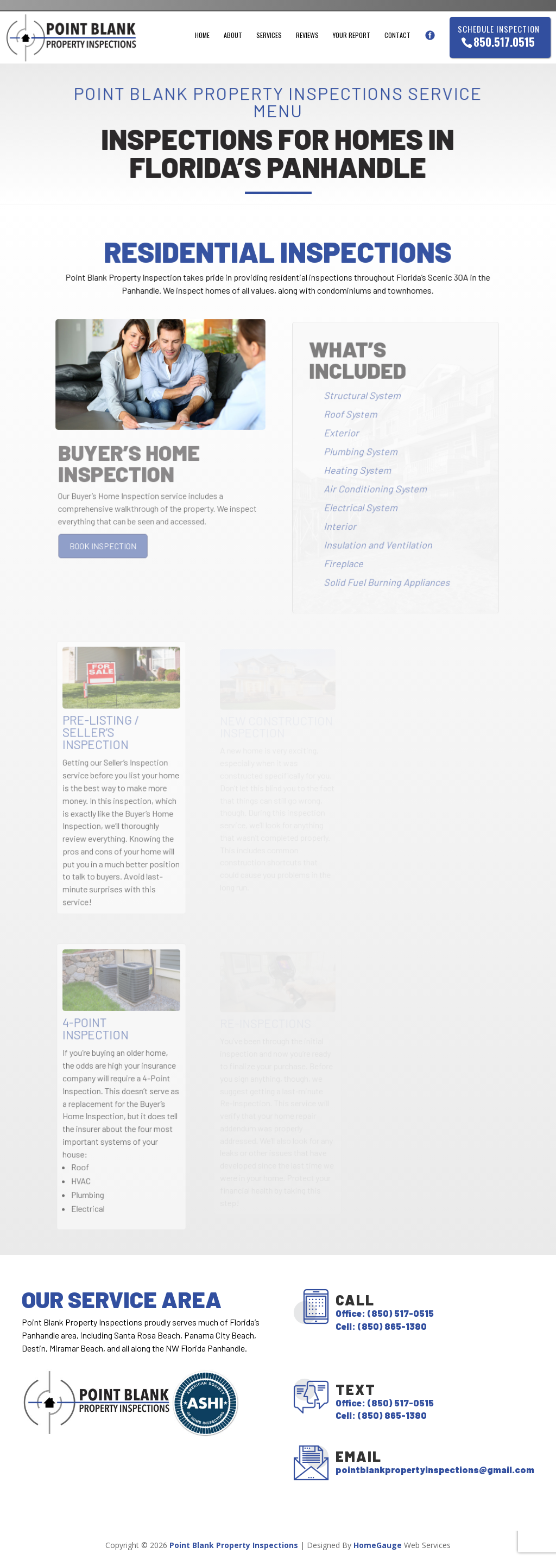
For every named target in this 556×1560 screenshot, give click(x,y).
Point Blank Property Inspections (233, 1545)
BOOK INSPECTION (104, 546)
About (233, 35)
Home (202, 35)
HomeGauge (377, 1545)
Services (269, 35)
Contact (397, 35)
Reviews (307, 35)
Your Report (351, 35)
